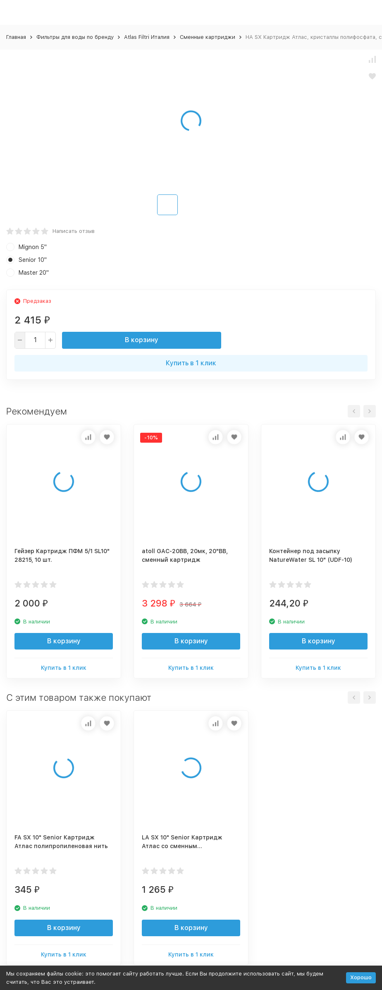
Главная (16, 37)
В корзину (141, 340)
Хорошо (361, 977)
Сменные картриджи (207, 37)
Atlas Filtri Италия (147, 37)
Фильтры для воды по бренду (75, 37)
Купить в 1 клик (191, 363)
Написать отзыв (74, 231)
